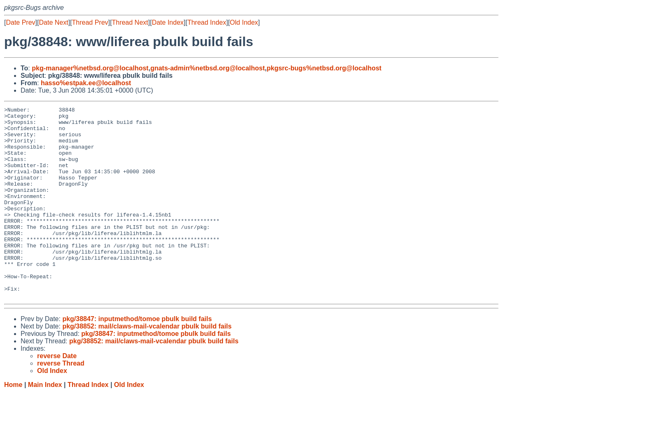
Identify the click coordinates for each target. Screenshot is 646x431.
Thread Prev (90, 22)
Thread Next (130, 22)
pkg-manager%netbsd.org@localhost (90, 68)
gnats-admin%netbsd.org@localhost (207, 68)
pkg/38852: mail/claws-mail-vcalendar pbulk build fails (147, 364)
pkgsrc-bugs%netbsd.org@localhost (324, 68)
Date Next (53, 22)
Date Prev (20, 22)
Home (13, 422)
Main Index (45, 422)
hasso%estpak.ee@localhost (86, 82)
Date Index (167, 22)
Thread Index (206, 22)
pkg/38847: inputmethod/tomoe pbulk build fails (137, 357)
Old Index (244, 22)
